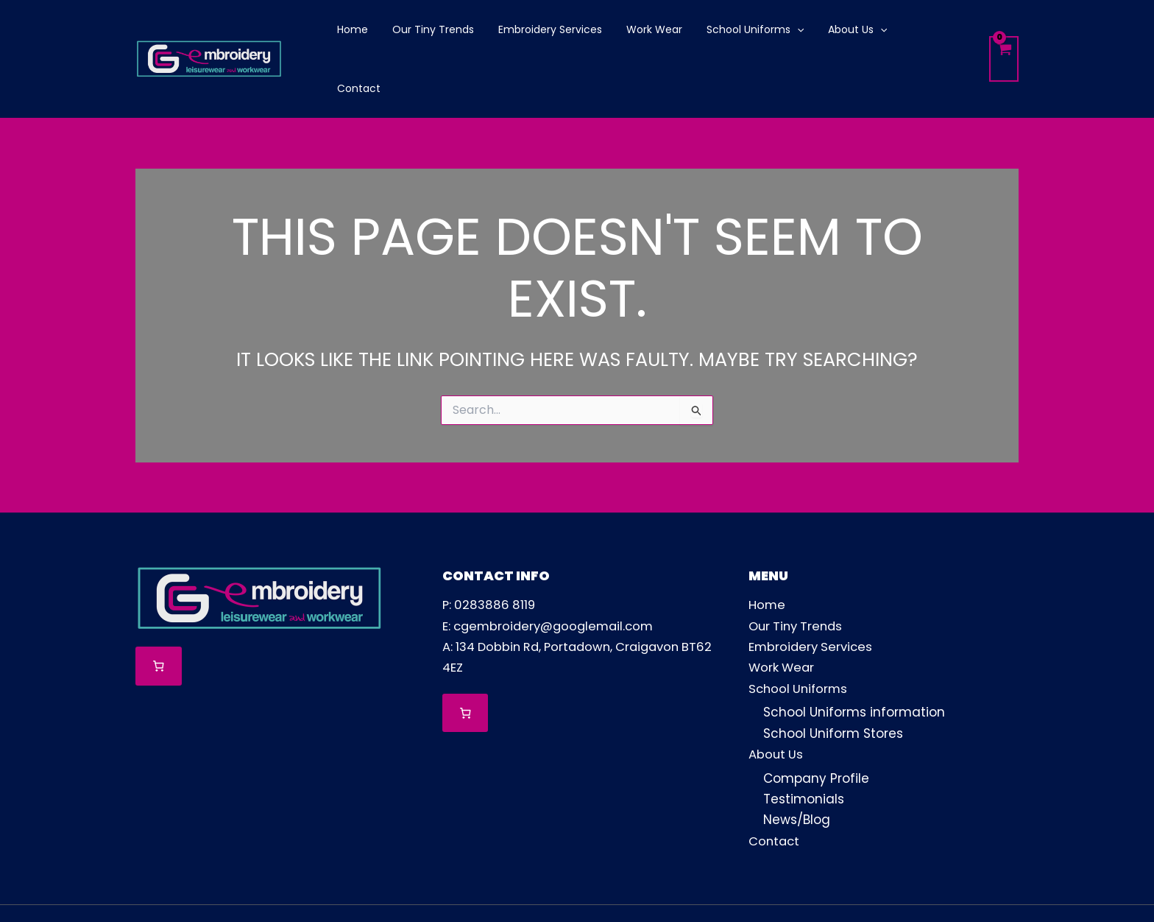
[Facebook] (904, 885)
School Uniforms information (854, 657)
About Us (776, 699)
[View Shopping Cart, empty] (1003, 32)
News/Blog (796, 764)
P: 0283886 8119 (490, 551)
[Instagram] (955, 885)
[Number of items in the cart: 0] (158, 612)
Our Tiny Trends (798, 571)
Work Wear (782, 613)
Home (767, 551)
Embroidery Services (812, 592)
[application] (780, 31)
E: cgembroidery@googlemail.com (552, 571)
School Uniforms (800, 633)
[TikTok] (1006, 885)
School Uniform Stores (833, 678)
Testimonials (803, 743)
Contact (774, 784)
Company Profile (816, 722)
